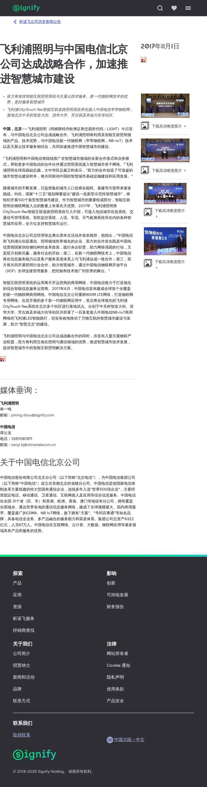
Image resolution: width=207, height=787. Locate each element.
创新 (111, 583)
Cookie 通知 (118, 665)
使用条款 (115, 689)
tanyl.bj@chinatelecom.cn (33, 444)
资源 (17, 606)
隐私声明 (115, 677)
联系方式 (21, 701)
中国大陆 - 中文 (129, 739)
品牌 (17, 689)
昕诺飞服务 (23, 618)
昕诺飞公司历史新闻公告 (40, 21)
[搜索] (160, 8)
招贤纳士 (21, 665)
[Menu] (188, 8)
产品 (17, 583)
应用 (17, 595)
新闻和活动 (23, 677)
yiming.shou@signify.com (32, 415)
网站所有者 (117, 653)
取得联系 (21, 735)
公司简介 (21, 653)
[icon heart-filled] (174, 8)
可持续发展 (117, 595)
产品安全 (115, 701)
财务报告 (115, 606)
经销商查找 (23, 630)
